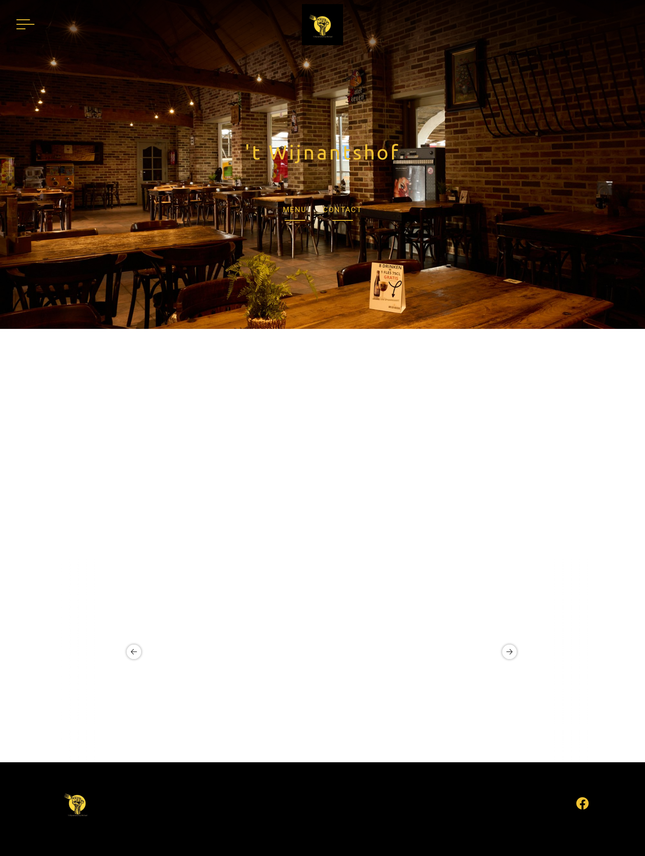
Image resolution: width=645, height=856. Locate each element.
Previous (131, 652)
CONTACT (342, 209)
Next (506, 652)
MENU (294, 209)
